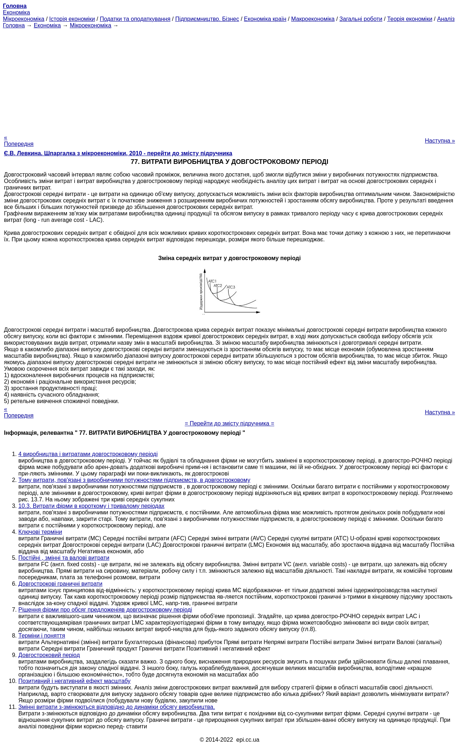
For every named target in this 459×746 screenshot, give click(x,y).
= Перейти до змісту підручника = (229, 423)
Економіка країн (265, 19)
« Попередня (18, 140)
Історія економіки (72, 19)
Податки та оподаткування (135, 19)
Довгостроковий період (49, 655)
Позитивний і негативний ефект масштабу (74, 681)
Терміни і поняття (41, 636)
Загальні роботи (360, 19)
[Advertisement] (230, 79)
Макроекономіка (313, 19)
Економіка (16, 12)
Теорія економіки (409, 19)
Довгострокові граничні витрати (60, 584)
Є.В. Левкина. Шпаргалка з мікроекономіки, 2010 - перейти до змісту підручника (118, 153)
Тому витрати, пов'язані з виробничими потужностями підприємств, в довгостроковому (134, 480)
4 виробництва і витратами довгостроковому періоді (88, 454)
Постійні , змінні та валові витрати (63, 558)
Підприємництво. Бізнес (207, 19)
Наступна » (440, 141)
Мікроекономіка (23, 19)
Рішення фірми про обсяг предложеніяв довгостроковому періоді (105, 610)
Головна (14, 25)
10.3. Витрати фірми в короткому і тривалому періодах (91, 506)
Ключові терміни (40, 532)
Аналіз (446, 19)
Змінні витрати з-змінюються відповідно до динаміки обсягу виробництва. (116, 707)
